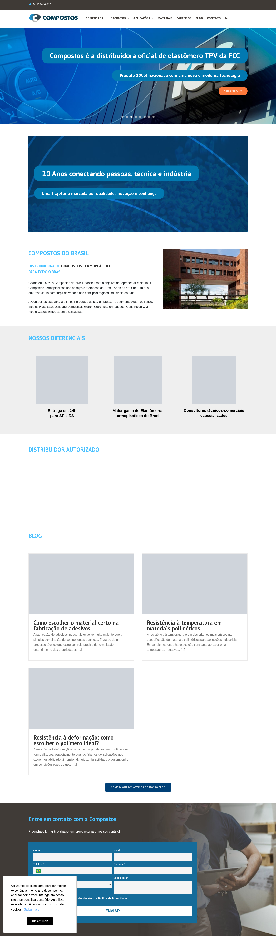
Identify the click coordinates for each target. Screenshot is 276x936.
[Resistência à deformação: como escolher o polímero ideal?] (81, 698)
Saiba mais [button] (31, 909)
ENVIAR (112, 911)
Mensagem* (121, 877)
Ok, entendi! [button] (40, 921)
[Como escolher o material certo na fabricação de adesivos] (81, 584)
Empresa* (119, 864)
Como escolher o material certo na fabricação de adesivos (76, 625)
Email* (117, 850)
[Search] (226, 18)
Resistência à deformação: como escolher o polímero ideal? (73, 740)
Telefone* (38, 864)
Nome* (37, 850)
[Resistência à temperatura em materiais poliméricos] (194, 584)
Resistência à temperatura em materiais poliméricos (184, 625)
